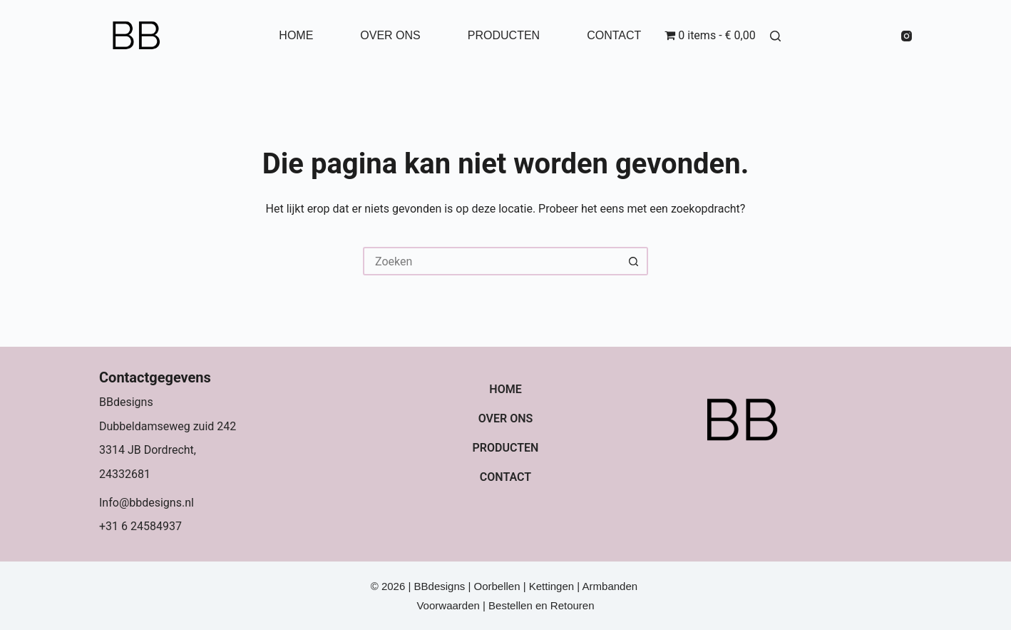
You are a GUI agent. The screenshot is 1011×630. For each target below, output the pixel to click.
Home (296, 35)
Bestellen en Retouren (541, 605)
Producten (504, 35)
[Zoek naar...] (491, 261)
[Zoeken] (775, 36)
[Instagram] (906, 36)
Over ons (390, 35)
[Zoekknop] (634, 261)
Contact (614, 35)
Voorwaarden (449, 605)
